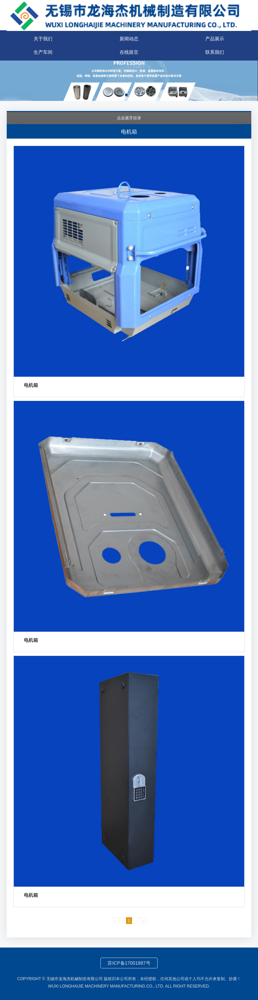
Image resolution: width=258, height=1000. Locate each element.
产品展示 (214, 38)
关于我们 (43, 38)
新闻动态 (129, 38)
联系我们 (214, 52)
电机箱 (31, 385)
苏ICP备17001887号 (129, 963)
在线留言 (129, 52)
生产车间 (43, 52)
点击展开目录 (129, 118)
